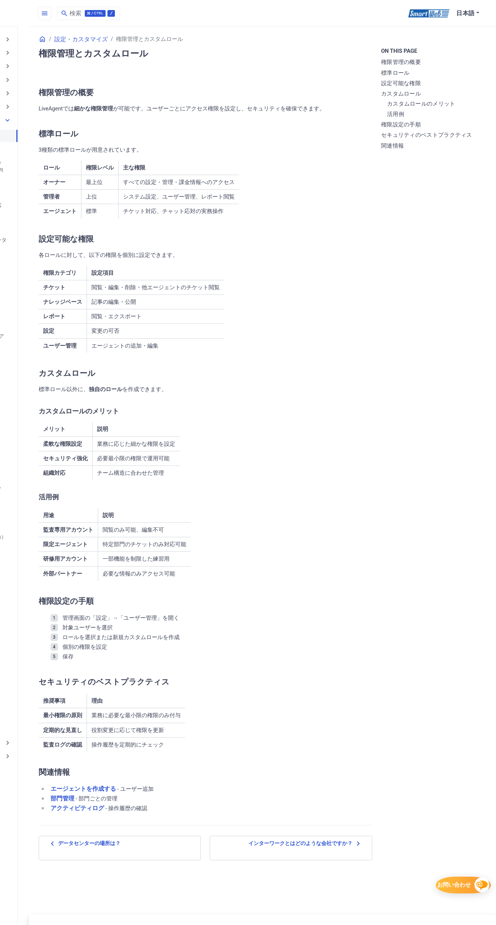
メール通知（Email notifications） (50, 386)
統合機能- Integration (35, 637)
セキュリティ (25, 689)
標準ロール (416, 73)
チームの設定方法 (32, 274)
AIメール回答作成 (31, 76)
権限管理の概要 (422, 62)
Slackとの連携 (28, 249)
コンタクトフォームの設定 (42, 142)
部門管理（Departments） (42, 675)
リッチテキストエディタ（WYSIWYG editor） (54, 474)
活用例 (416, 114)
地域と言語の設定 (32, 579)
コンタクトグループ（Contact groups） (46, 403)
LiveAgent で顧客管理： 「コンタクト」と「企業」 (52, 232)
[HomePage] (55, 13)
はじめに (19, 38)
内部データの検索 (32, 662)
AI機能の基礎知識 (31, 51)
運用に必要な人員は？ (37, 490)
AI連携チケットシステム (40, 102)
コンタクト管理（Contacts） (45, 419)
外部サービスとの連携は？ (42, 528)
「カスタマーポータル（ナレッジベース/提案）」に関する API (52, 158)
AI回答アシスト (28, 89)
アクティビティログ (160, 835)
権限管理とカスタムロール (42, 129)
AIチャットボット (31, 64)
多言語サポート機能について (45, 566)
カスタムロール (422, 94)
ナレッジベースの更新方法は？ (47, 457)
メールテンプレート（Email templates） (43, 370)
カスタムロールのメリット (442, 104)
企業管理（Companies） (40, 541)
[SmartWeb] (429, 13)
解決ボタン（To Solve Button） (47, 516)
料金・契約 (22, 702)
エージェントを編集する (39, 353)
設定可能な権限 (422, 84)
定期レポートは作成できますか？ (50, 604)
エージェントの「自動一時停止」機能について (52, 303)
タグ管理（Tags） (32, 432)
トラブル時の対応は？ (37, 445)
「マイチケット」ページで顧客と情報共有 (52, 199)
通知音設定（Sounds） (38, 591)
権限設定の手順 (422, 125)
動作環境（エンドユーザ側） (45, 650)
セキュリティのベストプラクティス (441, 140)
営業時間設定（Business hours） (49, 503)
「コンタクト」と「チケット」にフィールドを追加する (52, 179)
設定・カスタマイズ (34, 114)
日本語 (465, 13)
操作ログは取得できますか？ (45, 554)
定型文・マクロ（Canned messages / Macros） (53, 621)
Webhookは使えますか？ (40, 262)
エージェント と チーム (38, 287)
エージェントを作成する (39, 341)
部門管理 (145, 826)
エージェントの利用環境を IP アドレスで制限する (54, 324)
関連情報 (413, 154)
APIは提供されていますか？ (44, 216)
